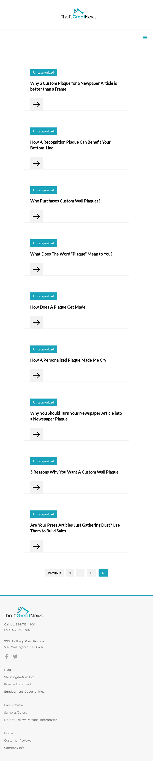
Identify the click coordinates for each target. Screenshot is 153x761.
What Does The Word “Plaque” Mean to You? (71, 253)
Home (8, 733)
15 (91, 573)
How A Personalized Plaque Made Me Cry (68, 359)
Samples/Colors (15, 712)
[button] (145, 37)
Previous (54, 573)
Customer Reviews (17, 740)
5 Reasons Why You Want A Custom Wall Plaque (74, 471)
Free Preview (13, 705)
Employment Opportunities (24, 691)
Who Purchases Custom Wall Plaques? (65, 200)
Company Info (14, 748)
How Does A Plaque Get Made (58, 306)
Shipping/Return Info (19, 677)
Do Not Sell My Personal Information (31, 720)
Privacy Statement (17, 684)
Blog (7, 670)
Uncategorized (43, 72)
